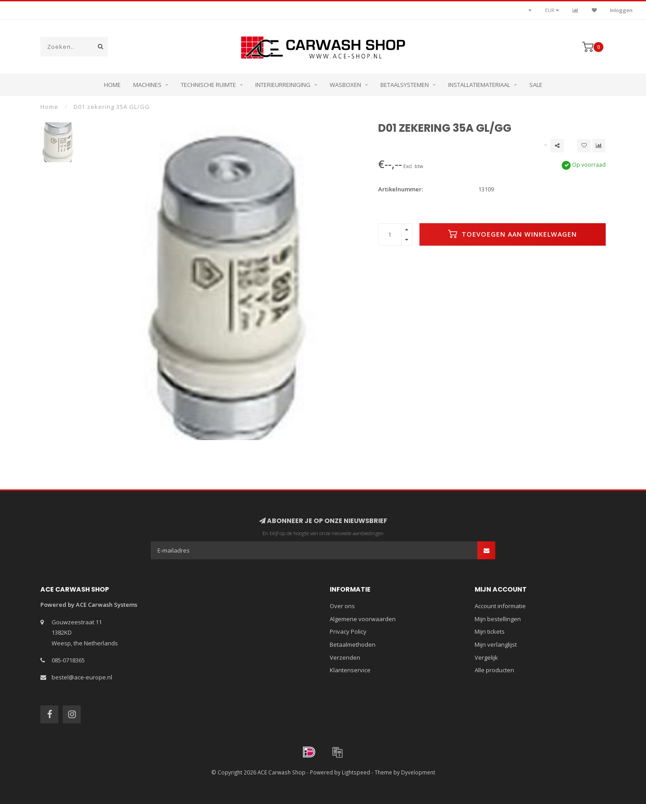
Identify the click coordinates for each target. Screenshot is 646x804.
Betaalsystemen (404, 85)
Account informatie (500, 606)
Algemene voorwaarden (363, 619)
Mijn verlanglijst (496, 644)
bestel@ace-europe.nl (82, 677)
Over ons (342, 606)
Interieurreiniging (282, 85)
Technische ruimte (208, 85)
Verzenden (345, 657)
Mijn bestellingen (498, 619)
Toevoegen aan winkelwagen (512, 233)
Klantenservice (350, 670)
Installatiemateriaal (479, 85)
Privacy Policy (348, 631)
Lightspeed (356, 772)
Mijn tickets (490, 631)
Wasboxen (345, 85)
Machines (147, 85)
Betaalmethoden (352, 644)
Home (112, 85)
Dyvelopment (418, 772)
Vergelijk (486, 657)
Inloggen (621, 10)
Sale (535, 85)
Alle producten (494, 670)
